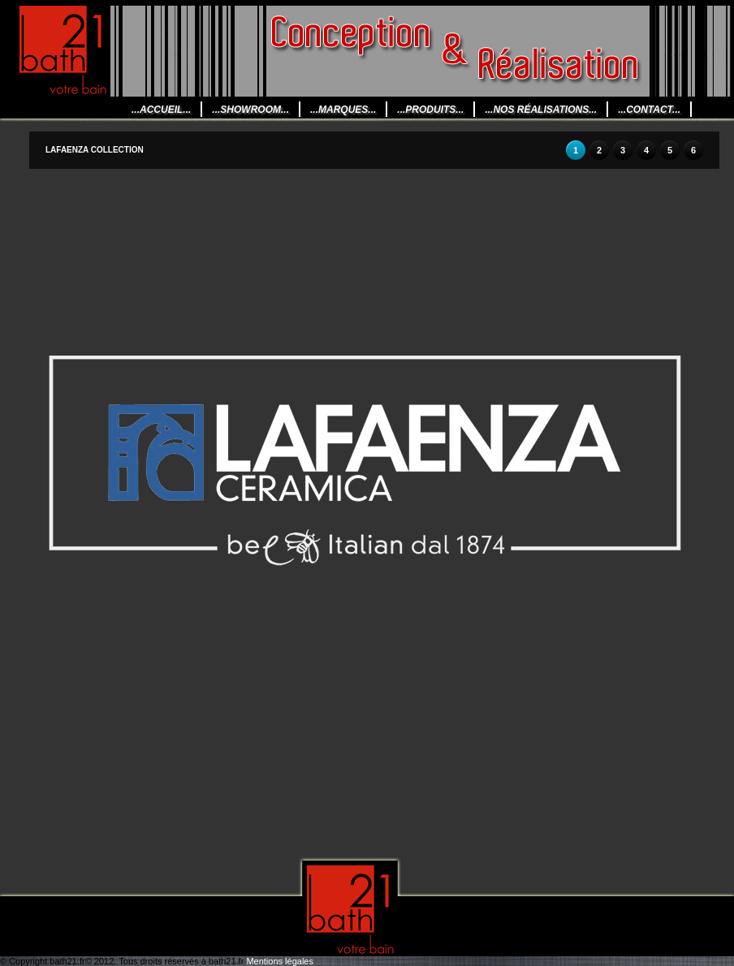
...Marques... (343, 109)
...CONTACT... (649, 109)
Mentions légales (279, 961)
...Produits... (430, 109)
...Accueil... (161, 109)
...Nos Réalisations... (541, 109)
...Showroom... (250, 109)
